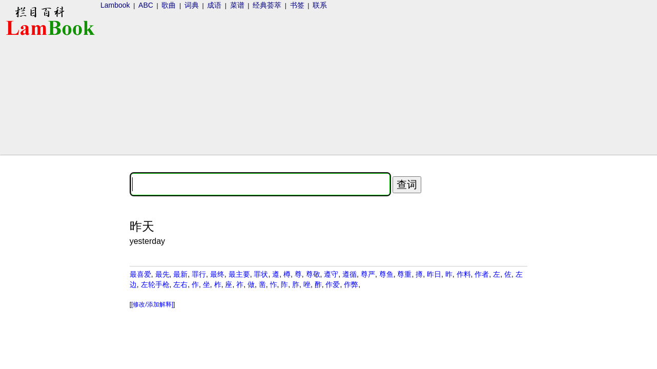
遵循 (349, 274)
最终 (217, 274)
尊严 (368, 274)
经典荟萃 (267, 5)
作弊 (351, 284)
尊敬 (313, 274)
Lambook (115, 5)
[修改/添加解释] (152, 304)
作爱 (332, 284)
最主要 (239, 274)
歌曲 (168, 5)
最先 (162, 274)
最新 (180, 274)
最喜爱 (140, 274)
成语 (214, 5)
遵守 (331, 274)
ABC (145, 5)
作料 (464, 274)
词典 (191, 5)
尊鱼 (386, 274)
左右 (180, 284)
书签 (297, 5)
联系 (320, 5)
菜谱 (237, 5)
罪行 (199, 274)
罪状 (261, 274)
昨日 (434, 274)
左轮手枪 (155, 284)
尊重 (404, 274)
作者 (482, 274)
